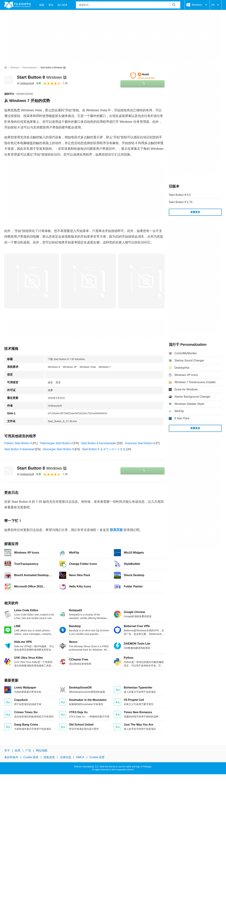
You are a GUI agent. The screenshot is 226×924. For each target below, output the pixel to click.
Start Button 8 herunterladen (99, 443)
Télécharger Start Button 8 (56, 443)
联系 (17, 750)
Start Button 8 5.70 (180, 202)
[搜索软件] (173, 4)
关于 (7, 750)
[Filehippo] (17, 5)
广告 (28, 750)
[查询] (128, 4)
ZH (215, 5)
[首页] (5, 67)
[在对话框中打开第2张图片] (145, 281)
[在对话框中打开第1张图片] (88, 281)
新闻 (41, 5)
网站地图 (41, 750)
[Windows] (14, 67)
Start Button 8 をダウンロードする (103, 449)
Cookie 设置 (97, 757)
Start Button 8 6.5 (180, 194)
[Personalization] (29, 67)
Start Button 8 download (19, 449)
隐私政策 (49, 757)
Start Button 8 (42, 77)
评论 (50, 5)
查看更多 (195, 212)
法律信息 (65, 757)
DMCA (80, 757)
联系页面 (116, 530)
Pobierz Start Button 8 (18, 443)
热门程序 (62, 5)
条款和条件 (11, 757)
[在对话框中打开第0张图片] (31, 281)
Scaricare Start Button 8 (140, 443)
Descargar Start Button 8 (58, 449)
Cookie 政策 (30, 757)
